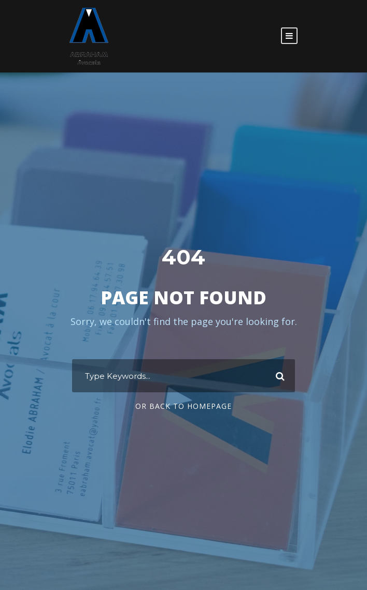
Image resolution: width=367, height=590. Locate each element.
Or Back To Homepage (183, 406)
